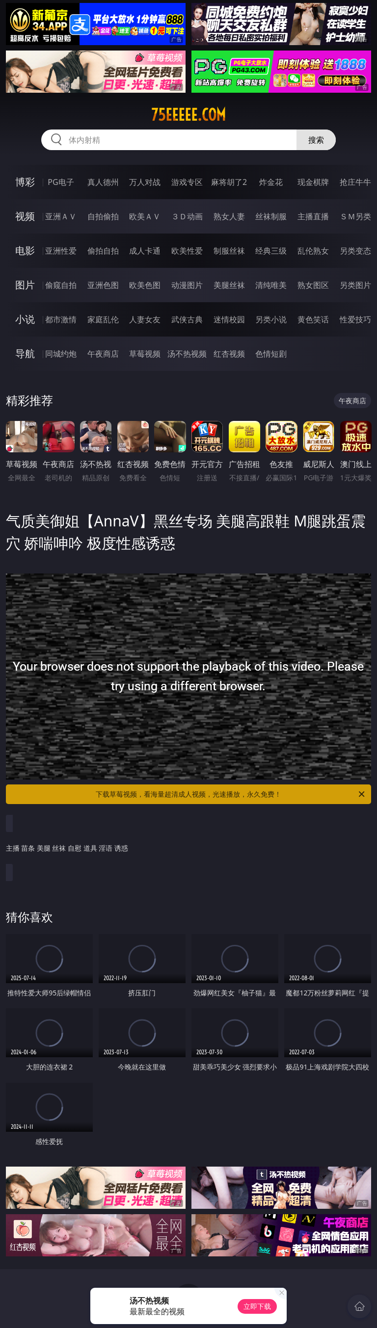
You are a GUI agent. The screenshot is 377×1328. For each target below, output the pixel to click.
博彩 (25, 181)
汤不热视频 (187, 353)
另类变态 (355, 250)
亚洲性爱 (61, 250)
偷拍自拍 (103, 250)
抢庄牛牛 (355, 182)
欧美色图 (145, 285)
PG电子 (61, 182)
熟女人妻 (229, 216)
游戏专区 (187, 182)
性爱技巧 (355, 319)
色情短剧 (271, 353)
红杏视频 (229, 353)
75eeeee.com (188, 115)
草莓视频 (145, 353)
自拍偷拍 (103, 216)
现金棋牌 (313, 182)
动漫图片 (187, 285)
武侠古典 (187, 319)
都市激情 (61, 319)
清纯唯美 (271, 285)
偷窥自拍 (61, 285)
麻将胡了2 (229, 182)
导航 (25, 353)
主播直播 (313, 216)
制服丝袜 (229, 250)
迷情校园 (229, 319)
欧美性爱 (187, 250)
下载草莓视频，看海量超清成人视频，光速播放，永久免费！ (231, 794)
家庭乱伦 (103, 319)
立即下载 (257, 1306)
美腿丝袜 (229, 285)
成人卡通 (145, 250)
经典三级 (271, 250)
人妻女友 (145, 319)
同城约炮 (61, 353)
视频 (25, 216)
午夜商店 (103, 353)
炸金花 (271, 182)
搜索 (316, 139)
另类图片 (355, 285)
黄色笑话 (313, 319)
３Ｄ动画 (187, 216)
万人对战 (145, 182)
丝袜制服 (271, 216)
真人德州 (103, 182)
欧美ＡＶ (145, 216)
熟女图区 (313, 285)
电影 (25, 250)
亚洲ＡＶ (61, 216)
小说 (25, 319)
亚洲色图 (103, 285)
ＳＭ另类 (355, 216)
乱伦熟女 (313, 250)
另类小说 (271, 319)
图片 (25, 284)
